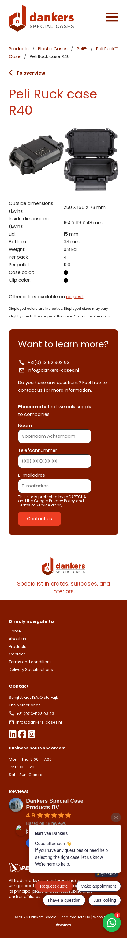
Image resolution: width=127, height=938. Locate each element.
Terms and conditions (30, 661)
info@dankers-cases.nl (48, 370)
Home (15, 631)
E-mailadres (54, 480)
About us (17, 638)
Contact (17, 654)
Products (19, 49)
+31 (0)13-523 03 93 (32, 714)
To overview (27, 72)
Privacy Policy (62, 500)
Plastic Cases (53, 49)
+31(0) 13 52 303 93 (43, 362)
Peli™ (82, 49)
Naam (54, 430)
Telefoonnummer (54, 455)
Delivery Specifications (31, 669)
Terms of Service (34, 505)
